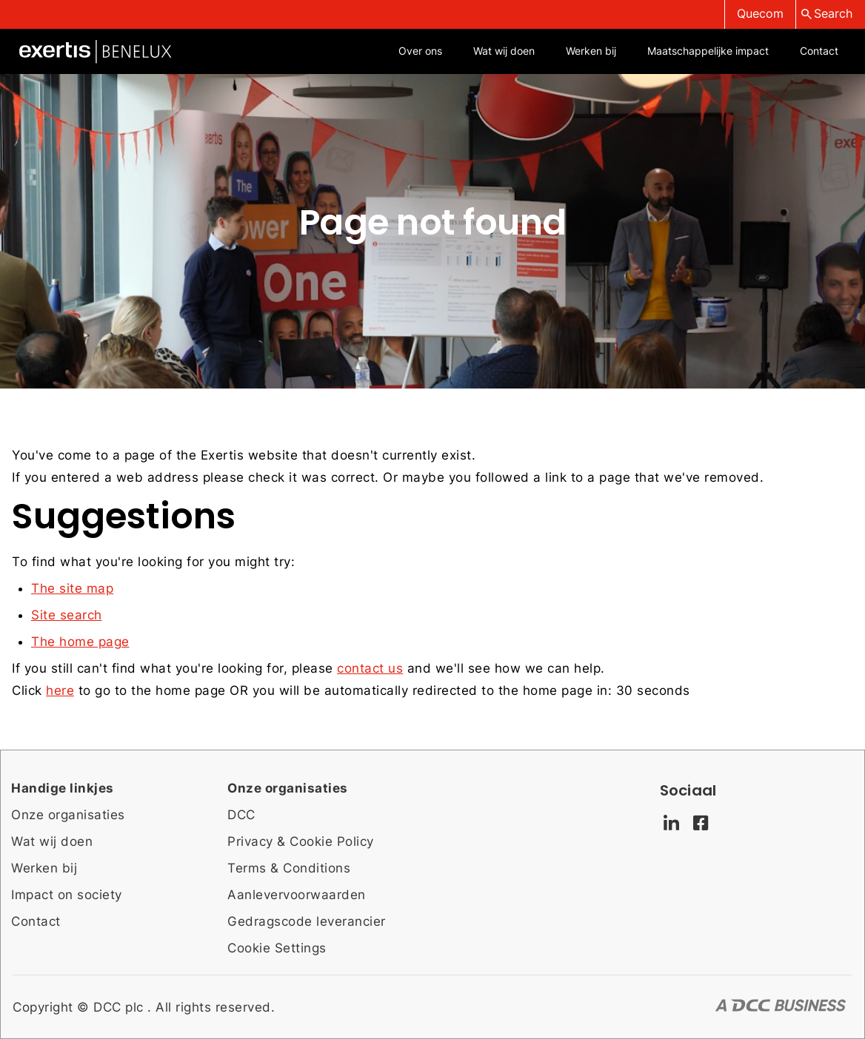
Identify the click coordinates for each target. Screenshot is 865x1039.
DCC (241, 814)
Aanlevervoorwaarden (296, 894)
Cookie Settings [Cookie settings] (277, 948)
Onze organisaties (68, 814)
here (60, 690)
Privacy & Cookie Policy (300, 841)
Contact (36, 921)
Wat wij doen (52, 841)
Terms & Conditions (288, 868)
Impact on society (66, 894)
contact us (370, 668)
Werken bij (44, 868)
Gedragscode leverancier (306, 921)
